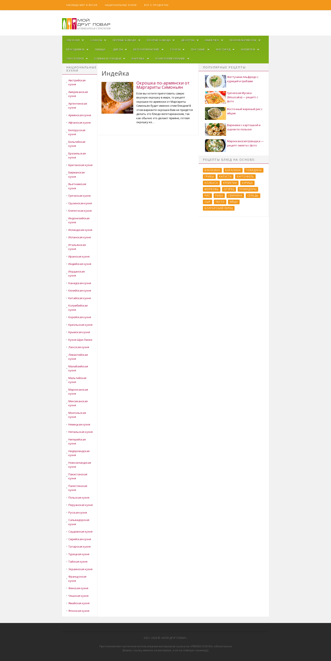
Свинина (235, 195)
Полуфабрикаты (243, 40)
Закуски (73, 40)
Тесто (220, 202)
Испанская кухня (79, 237)
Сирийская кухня (79, 539)
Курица (247, 183)
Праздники (75, 49)
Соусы (175, 49)
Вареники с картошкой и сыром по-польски (243, 127)
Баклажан (212, 170)
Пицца (100, 49)
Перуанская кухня (80, 505)
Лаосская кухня (78, 347)
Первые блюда (124, 40)
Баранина (233, 170)
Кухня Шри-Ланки (80, 340)
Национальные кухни (121, 5)
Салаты (96, 40)
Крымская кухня (79, 332)
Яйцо (234, 202)
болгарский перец (219, 208)
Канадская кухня (79, 283)
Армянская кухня (79, 115)
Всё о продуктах (156, 5)
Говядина (254, 170)
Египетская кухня (80, 211)
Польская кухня (78, 497)
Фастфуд (223, 49)
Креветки (230, 183)
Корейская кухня (79, 317)
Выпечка (212, 40)
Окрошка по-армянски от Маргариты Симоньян (163, 85)
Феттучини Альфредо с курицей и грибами (242, 79)
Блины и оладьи (107, 58)
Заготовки (75, 58)
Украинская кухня (80, 569)
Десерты (187, 40)
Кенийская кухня (79, 290)
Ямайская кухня (79, 603)
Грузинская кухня (80, 203)
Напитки (248, 49)
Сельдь (253, 195)
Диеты (118, 49)
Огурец (229, 189)
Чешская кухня (78, 596)
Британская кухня (80, 165)
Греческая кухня (79, 196)
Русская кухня (77, 512)
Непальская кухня (80, 432)
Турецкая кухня (78, 554)
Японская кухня (78, 611)
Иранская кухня (79, 256)
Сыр (207, 202)
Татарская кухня (79, 546)
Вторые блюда (159, 40)
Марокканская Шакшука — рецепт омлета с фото (245, 143)
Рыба (219, 195)
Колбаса (211, 183)
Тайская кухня (77, 561)
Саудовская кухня (80, 531)
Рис (207, 195)
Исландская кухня (80, 230)
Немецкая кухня (79, 424)
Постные (198, 49)
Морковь (212, 189)
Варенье (138, 58)
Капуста (225, 176)
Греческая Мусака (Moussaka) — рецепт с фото (242, 97)
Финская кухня (78, 588)
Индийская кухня (79, 264)
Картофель (245, 176)
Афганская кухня (79, 122)
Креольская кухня (80, 325)
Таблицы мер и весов (81, 5)
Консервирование (170, 58)
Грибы (209, 176)
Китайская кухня (79, 298)
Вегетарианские (146, 49)
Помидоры (247, 189)
